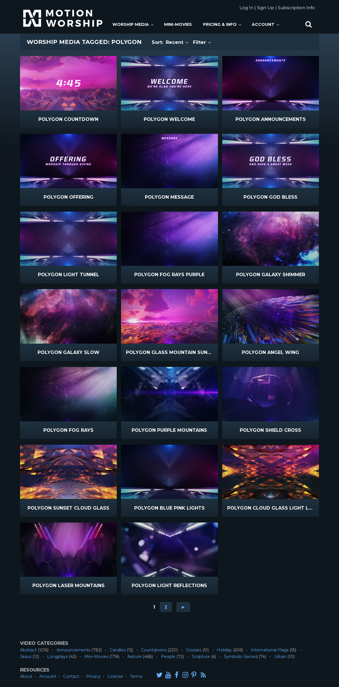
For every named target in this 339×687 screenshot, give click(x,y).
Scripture (201, 656)
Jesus (25, 656)
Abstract (28, 650)
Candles (118, 650)
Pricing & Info (222, 24)
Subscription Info (296, 7)
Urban (280, 656)
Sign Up (265, 7)
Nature (134, 656)
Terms (136, 676)
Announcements (73, 650)
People (168, 656)
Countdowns (154, 650)
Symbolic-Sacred (241, 656)
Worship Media (133, 24)
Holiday (224, 650)
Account (266, 24)
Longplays (57, 656)
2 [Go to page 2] (165, 607)
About (26, 676)
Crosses (193, 650)
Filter (202, 42)
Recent (177, 42)
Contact (71, 676)
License (115, 676)
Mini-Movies (178, 24)
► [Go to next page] (183, 607)
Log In (246, 7)
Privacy (93, 676)
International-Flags (270, 650)
